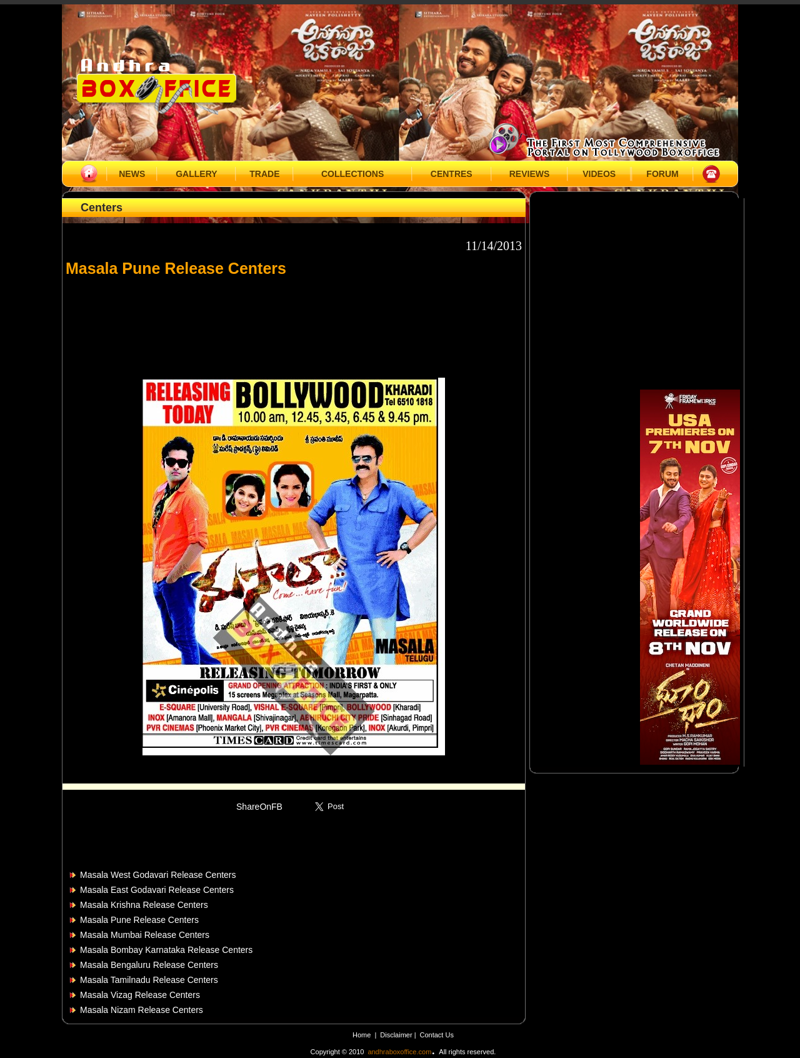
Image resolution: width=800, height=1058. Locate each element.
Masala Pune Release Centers (139, 920)
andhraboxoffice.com (399, 1051)
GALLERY (196, 174)
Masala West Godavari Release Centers (158, 875)
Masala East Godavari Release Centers (157, 890)
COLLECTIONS (352, 174)
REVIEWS (529, 174)
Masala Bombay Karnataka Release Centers (166, 950)
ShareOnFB (259, 807)
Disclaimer (397, 1035)
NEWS (132, 174)
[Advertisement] (293, 321)
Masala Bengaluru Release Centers (149, 965)
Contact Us (437, 1035)
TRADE (264, 174)
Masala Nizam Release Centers (141, 1010)
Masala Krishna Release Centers (144, 905)
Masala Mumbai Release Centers (144, 935)
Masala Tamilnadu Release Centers (149, 980)
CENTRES (451, 174)
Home (361, 1035)
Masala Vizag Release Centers (140, 995)
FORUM (662, 174)
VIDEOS (599, 174)
